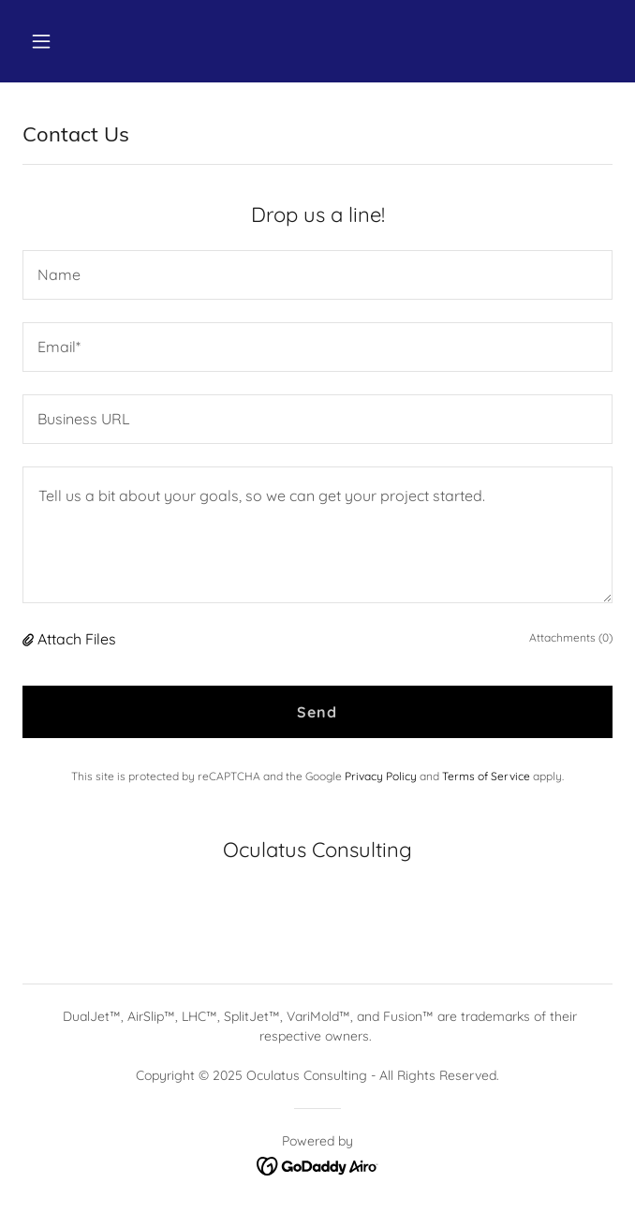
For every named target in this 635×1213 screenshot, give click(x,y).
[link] (318, 1164)
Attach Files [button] (76, 638)
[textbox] (317, 275)
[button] (90, 41)
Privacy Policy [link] (381, 776)
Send (317, 712)
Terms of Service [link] (486, 776)
